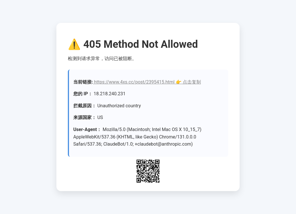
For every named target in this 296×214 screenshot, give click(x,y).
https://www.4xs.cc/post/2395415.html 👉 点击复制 (147, 82)
